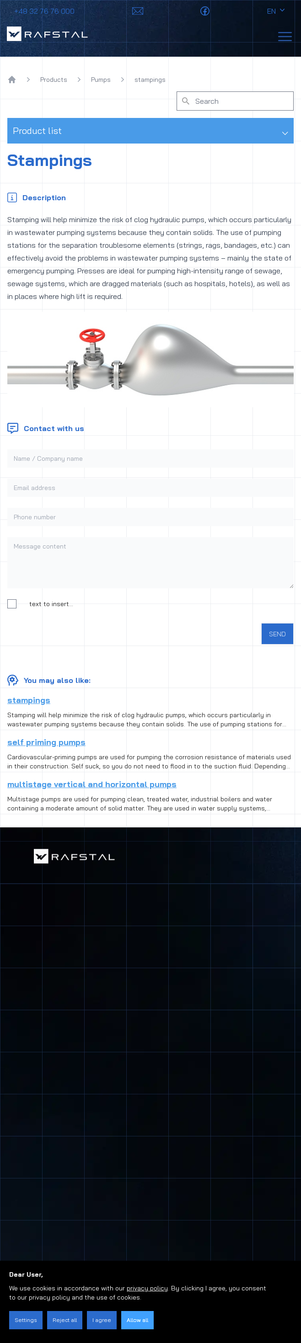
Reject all (65, 1319)
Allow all (137, 1319)
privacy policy (147, 1288)
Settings (26, 1319)
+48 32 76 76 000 (44, 11)
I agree (101, 1319)
